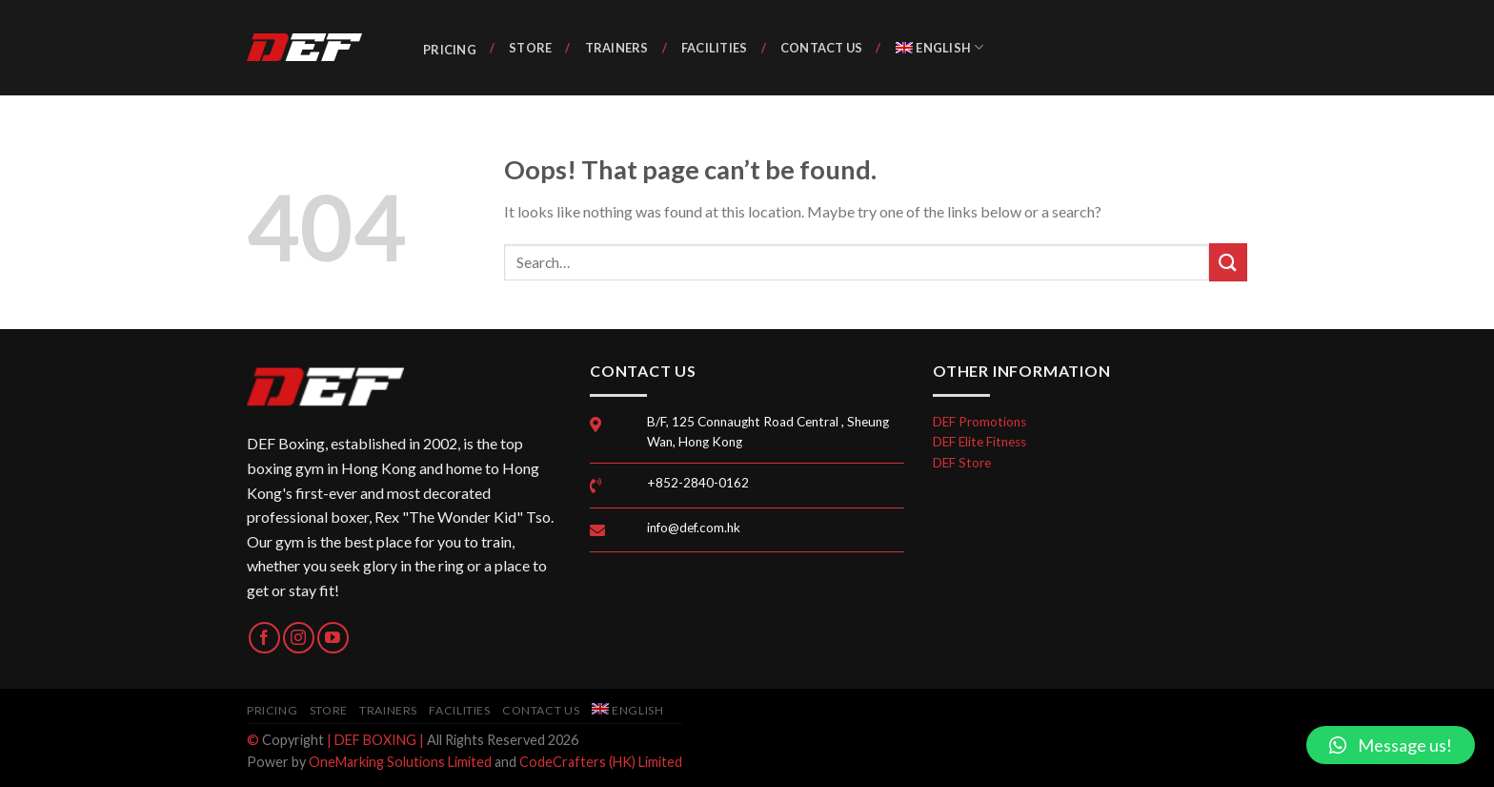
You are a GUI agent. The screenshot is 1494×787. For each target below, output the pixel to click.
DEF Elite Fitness (979, 441)
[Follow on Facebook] (264, 637)
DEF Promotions (979, 421)
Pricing (449, 49)
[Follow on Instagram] (298, 637)
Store (530, 47)
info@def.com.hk (693, 527)
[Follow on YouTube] (333, 637)
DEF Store (962, 462)
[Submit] (1228, 261)
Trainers (617, 47)
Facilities (714, 47)
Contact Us (821, 47)
